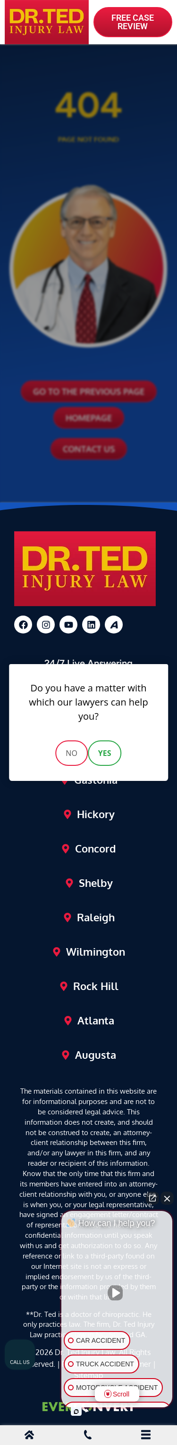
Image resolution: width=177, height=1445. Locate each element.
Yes (104, 753)
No (71, 753)
